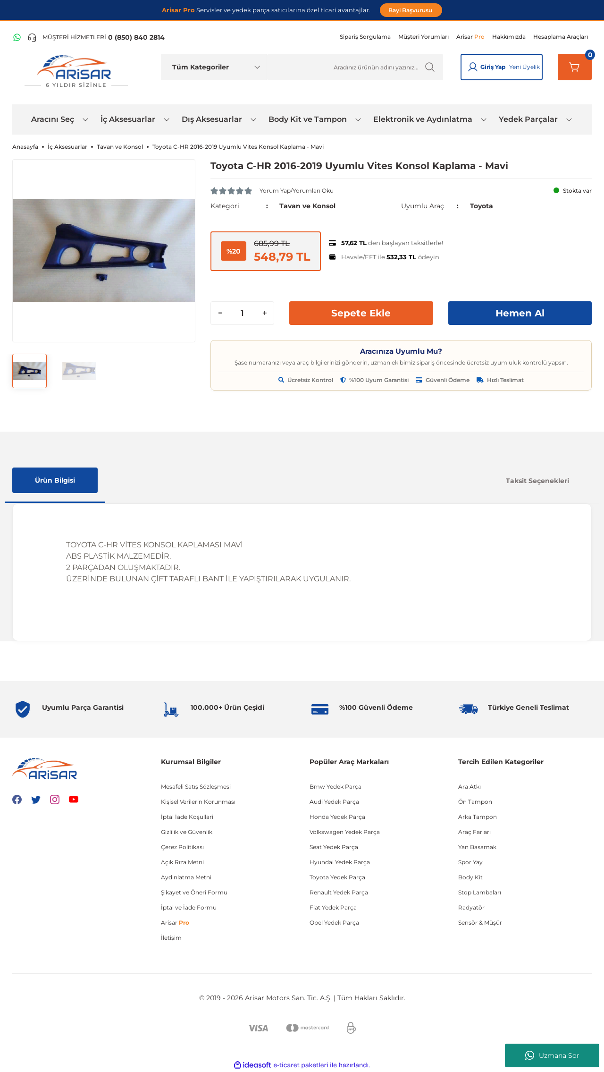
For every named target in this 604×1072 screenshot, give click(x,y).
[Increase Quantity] (264, 313)
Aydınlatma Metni (186, 877)
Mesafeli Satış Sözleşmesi (196, 786)
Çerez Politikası (182, 847)
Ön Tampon (475, 801)
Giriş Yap (492, 66)
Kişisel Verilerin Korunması (198, 801)
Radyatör (471, 907)
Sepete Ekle (361, 313)
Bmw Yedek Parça (335, 786)
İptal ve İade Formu (189, 907)
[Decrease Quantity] (220, 313)
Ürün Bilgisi (55, 480)
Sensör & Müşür (480, 922)
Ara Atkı (469, 786)
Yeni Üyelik (524, 66)
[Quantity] (242, 313)
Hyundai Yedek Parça (340, 862)
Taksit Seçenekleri (537, 480)
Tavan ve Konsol (307, 206)
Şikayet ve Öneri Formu (194, 892)
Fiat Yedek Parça (333, 907)
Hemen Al (520, 313)
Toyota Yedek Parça (337, 877)
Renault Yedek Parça (339, 892)
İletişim (171, 937)
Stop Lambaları (479, 892)
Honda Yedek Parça (337, 816)
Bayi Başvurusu (411, 10)
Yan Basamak (477, 847)
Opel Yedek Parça (334, 922)
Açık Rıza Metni (182, 862)
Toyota (481, 206)
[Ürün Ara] (355, 67)
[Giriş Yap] (472, 67)
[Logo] (76, 71)
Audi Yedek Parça (334, 801)
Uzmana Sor (552, 1055)
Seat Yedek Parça (334, 847)
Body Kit (470, 877)
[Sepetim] (575, 67)
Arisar (175, 922)
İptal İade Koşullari (187, 816)
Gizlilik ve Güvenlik (186, 831)
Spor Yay (470, 862)
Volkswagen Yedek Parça (345, 831)
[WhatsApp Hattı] (17, 37)
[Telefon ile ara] (96, 37)
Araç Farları (474, 831)
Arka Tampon (477, 816)
